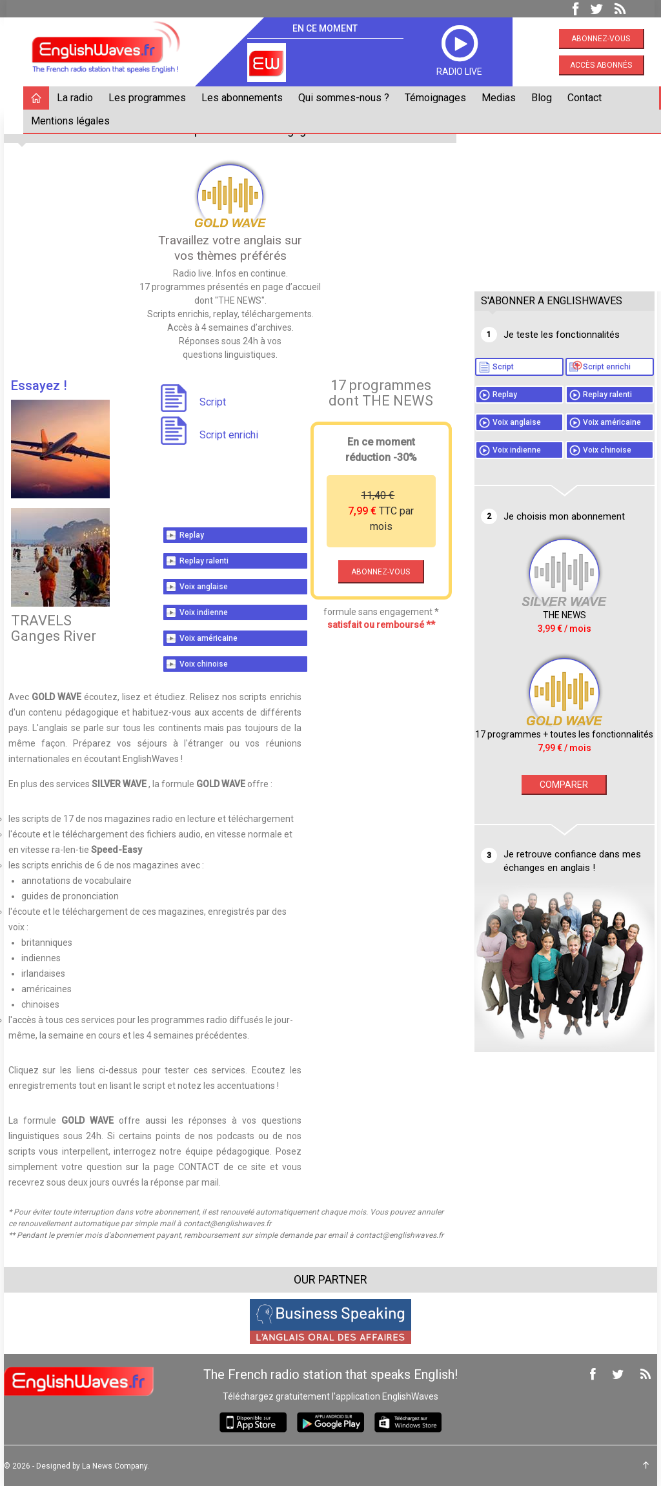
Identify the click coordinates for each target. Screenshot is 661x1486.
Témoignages (438, 98)
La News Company (117, 1465)
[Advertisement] (567, 198)
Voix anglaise (205, 586)
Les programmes (149, 98)
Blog (544, 98)
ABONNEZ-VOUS (380, 571)
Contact (587, 98)
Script (546, 366)
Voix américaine (210, 637)
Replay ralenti (205, 560)
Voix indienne (205, 611)
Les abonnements (244, 98)
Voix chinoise (205, 663)
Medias (501, 98)
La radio (77, 98)
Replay (193, 534)
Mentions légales (73, 121)
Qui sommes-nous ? (346, 98)
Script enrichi (560, 384)
